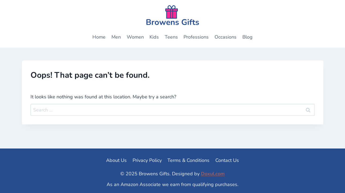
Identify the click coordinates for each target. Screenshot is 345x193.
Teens (171, 37)
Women (135, 37)
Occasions (226, 37)
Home (99, 37)
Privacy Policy (147, 160)
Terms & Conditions (188, 160)
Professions (196, 37)
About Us (116, 160)
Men (116, 37)
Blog (247, 37)
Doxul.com (213, 173)
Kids (154, 37)
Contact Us (227, 160)
